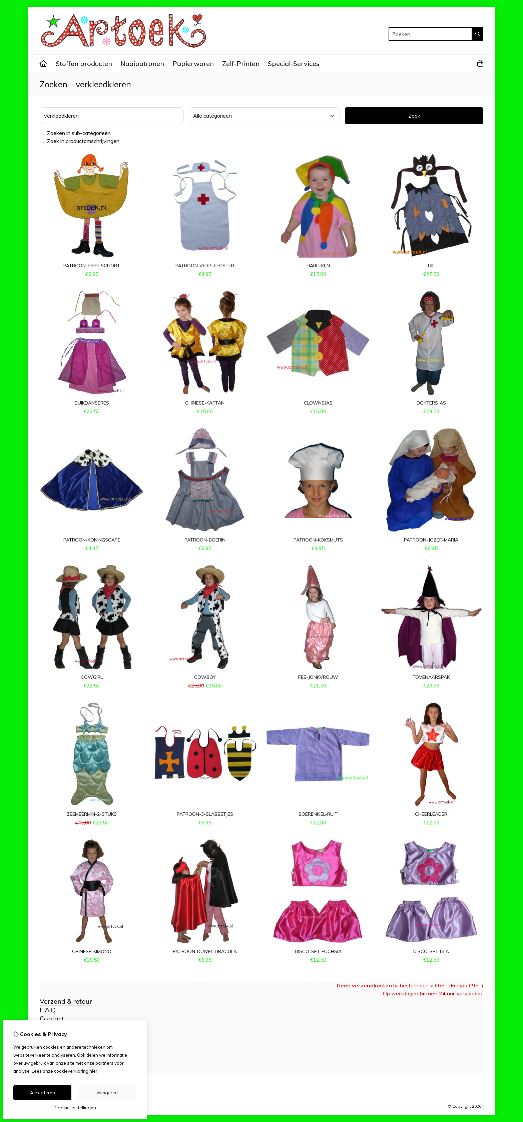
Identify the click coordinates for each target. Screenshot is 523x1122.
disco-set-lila (431, 951)
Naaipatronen (142, 63)
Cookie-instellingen (75, 1108)
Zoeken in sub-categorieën (75, 133)
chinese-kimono (91, 951)
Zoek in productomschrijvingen (79, 141)
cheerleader (431, 814)
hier (93, 1071)
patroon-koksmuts (318, 540)
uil (431, 266)
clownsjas (318, 403)
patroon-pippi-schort (91, 266)
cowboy (205, 677)
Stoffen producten (84, 63)
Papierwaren (193, 63)
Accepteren (42, 1093)
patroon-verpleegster (204, 266)
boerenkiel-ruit (318, 814)
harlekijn (318, 266)
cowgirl (92, 677)
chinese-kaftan (204, 403)
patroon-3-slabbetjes (205, 814)
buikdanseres (92, 403)
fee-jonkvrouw (318, 677)
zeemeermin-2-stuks (92, 814)
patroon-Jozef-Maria (431, 540)
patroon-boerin (204, 540)
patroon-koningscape (91, 540)
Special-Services (294, 63)
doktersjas (431, 403)
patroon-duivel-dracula (205, 951)
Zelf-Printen (240, 63)
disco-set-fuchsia (318, 951)
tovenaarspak (431, 677)
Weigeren (107, 1093)
